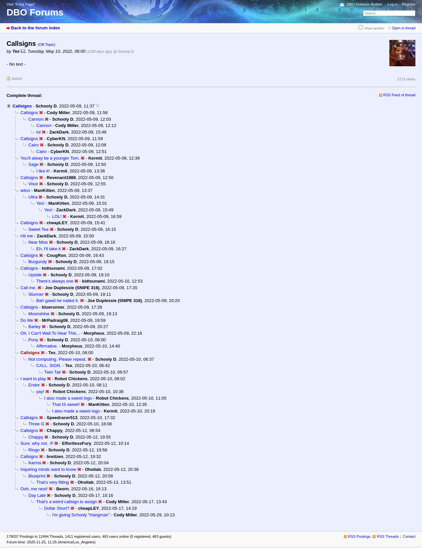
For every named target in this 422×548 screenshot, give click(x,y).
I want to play (33, 378)
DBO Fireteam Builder (364, 4)
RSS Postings (359, 536)
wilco (25, 190)
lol (38, 132)
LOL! (56, 216)
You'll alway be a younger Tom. (50, 158)
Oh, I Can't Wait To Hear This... (50, 333)
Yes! (40, 203)
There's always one (55, 281)
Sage (33, 164)
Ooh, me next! (33, 488)
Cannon (36, 119)
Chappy (35, 437)
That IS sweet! (66, 404)
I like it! (43, 170)
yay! (40, 391)
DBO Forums (35, 12)
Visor (33, 183)
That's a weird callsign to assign (66, 501)
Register (408, 4)
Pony (33, 339)
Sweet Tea (38, 229)
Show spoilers (374, 28)
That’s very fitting (52, 482)
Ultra (33, 197)
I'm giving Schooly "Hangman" (81, 514)
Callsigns (22, 106)
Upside (35, 274)
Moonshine (38, 313)
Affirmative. (47, 346)
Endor (34, 384)
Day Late (36, 495)
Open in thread (403, 28)
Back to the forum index (35, 27)
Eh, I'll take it (48, 248)
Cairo (33, 144)
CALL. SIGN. (48, 365)
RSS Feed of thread (399, 95)
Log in (393, 4)
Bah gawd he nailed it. (57, 300)
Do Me (26, 320)
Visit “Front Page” (21, 4)
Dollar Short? (57, 508)
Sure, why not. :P (36, 443)
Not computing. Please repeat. (57, 359)
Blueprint (36, 475)
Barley (34, 326)
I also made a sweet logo (68, 398)
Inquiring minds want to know (48, 469)
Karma (34, 462)
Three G (36, 423)
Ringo (34, 449)
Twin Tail (52, 372)
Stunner (36, 294)
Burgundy (37, 261)
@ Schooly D (123, 51)
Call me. (28, 287)
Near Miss (38, 242)
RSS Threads (388, 536)
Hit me (26, 235)
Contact (409, 536)
